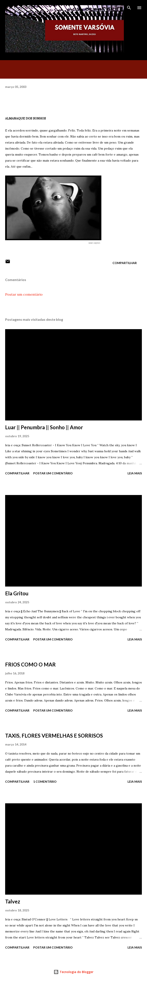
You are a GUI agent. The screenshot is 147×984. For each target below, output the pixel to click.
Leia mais (135, 473)
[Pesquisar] (129, 7)
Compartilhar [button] (124, 263)
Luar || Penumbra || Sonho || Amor (44, 427)
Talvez (12, 901)
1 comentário (45, 781)
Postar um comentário (24, 294)
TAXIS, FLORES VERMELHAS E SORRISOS (54, 735)
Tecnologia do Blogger (73, 972)
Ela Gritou (16, 593)
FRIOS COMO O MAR (30, 664)
